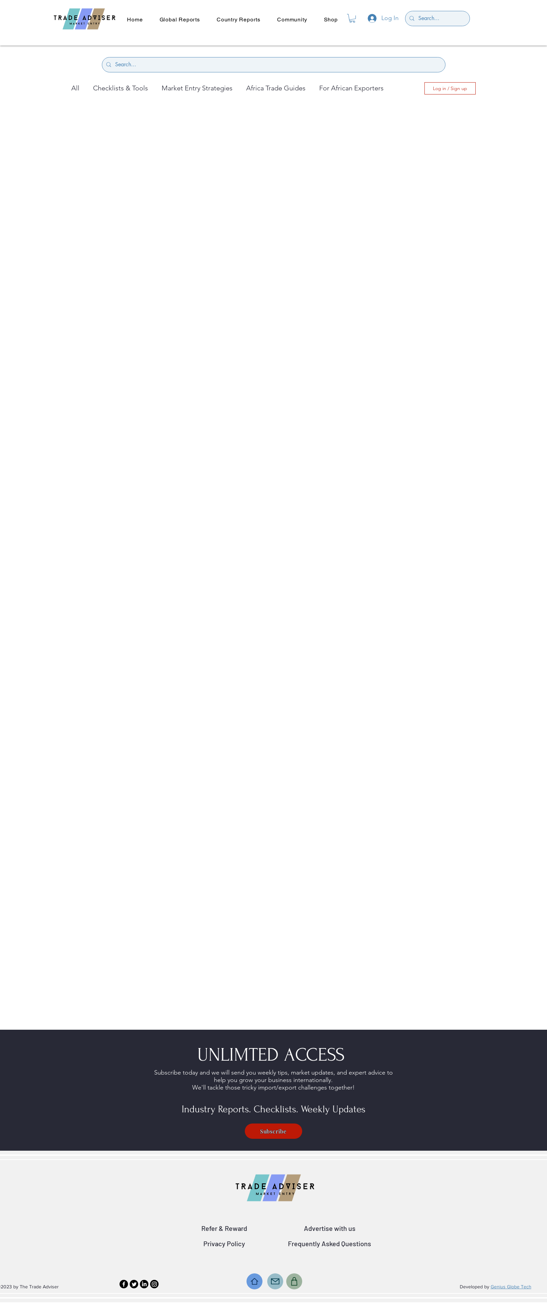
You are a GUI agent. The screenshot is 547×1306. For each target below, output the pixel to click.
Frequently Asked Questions (329, 1243)
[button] (352, 18)
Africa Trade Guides (276, 88)
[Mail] (275, 1281)
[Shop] (294, 1281)
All (75, 88)
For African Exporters (351, 88)
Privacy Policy (224, 1243)
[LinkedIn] (144, 1284)
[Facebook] (124, 1284)
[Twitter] (134, 1284)
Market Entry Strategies (197, 88)
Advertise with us (329, 1228)
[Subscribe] (273, 1131)
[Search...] (436, 18)
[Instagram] (154, 1284)
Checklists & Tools (120, 88)
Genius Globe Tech (511, 1286)
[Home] (254, 1281)
